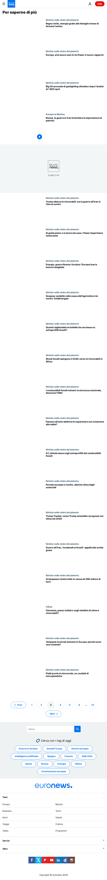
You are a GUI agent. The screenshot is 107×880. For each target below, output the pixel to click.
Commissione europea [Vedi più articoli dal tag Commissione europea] (53, 771)
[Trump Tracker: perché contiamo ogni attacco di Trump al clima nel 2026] (75, 527)
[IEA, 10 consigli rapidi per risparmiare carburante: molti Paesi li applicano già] (75, 244)
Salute (58, 817)
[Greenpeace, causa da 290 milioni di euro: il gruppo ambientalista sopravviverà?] (75, 590)
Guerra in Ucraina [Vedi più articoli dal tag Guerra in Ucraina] (28, 748)
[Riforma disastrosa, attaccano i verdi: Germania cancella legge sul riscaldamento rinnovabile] (75, 621)
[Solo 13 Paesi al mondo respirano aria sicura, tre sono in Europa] (75, 66)
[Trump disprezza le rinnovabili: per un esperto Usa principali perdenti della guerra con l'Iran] (75, 212)
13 (92, 704)
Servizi (6, 840)
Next (5, 817)
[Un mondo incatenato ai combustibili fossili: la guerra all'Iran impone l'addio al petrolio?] (75, 558)
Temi (5, 797)
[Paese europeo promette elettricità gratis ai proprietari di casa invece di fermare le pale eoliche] (75, 34)
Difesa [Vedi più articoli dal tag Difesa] (78, 763)
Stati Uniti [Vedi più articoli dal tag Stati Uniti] (87, 756)
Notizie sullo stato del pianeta (62, 20)
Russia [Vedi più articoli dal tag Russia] (44, 763)
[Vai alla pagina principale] (11, 4)
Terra (58, 810)
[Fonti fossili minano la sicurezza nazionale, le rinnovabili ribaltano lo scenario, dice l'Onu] (75, 401)
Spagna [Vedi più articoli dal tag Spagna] (51, 756)
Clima (49, 606)
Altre (5, 848)
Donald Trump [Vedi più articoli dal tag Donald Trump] (54, 748)
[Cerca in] (53, 729)
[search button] (77, 729)
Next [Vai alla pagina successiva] (52, 713)
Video (5, 830)
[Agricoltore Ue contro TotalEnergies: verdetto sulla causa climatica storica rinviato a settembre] (75, 307)
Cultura (59, 824)
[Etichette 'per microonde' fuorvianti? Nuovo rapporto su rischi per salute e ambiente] (75, 684)
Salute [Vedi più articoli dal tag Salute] (28, 763)
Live (100, 3)
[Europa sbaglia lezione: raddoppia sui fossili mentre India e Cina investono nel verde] (75, 275)
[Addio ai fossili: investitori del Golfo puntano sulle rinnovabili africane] (75, 370)
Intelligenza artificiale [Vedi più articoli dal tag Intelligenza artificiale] (26, 756)
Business (7, 810)
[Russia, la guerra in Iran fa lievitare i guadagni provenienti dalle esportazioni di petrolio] (75, 129)
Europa (6, 804)
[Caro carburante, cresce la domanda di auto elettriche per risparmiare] (75, 432)
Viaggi (6, 824)
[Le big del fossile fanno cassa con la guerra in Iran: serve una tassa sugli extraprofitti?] (75, 464)
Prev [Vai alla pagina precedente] (19, 704)
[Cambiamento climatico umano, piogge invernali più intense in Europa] (75, 653)
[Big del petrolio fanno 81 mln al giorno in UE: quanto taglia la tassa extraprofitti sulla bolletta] (75, 338)
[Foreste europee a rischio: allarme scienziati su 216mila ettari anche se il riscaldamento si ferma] (75, 495)
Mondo (59, 804)
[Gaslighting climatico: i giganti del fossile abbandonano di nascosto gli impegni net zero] (75, 97)
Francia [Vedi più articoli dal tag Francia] (69, 756)
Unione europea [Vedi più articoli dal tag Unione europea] (80, 748)
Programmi (61, 830)
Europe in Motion (55, 114)
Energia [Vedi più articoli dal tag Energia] (62, 763)
